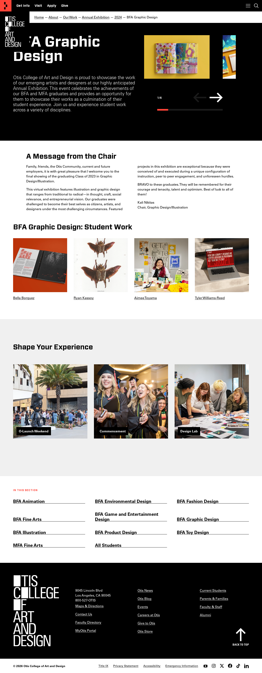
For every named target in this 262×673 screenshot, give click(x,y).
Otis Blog (144, 598)
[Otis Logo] (14, 31)
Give (64, 5)
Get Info (23, 5)
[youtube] (205, 666)
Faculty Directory (88, 622)
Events (143, 607)
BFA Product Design (116, 532)
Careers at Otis (149, 615)
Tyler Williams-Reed (210, 298)
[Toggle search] (256, 5)
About (53, 17)
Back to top (241, 644)
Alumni (205, 615)
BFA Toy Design (193, 532)
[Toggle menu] (248, 5)
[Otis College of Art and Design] (5, 5)
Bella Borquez (23, 298)
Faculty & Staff (211, 607)
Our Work (70, 17)
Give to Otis (146, 623)
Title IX (103, 666)
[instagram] (213, 666)
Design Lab (189, 431)
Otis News (145, 590)
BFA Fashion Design (197, 501)
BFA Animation (29, 501)
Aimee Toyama (145, 298)
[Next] (216, 97)
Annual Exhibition (96, 17)
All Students (108, 545)
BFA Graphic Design (198, 519)
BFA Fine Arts (27, 519)
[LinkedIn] (246, 666)
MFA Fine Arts (28, 545)
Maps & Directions (89, 606)
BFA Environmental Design (123, 501)
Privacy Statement (125, 666)
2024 (118, 17)
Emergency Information (181, 666)
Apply (51, 5)
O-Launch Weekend (34, 431)
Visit (38, 5)
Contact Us (83, 614)
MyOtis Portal (85, 630)
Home (39, 17)
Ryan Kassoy (84, 298)
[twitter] (221, 666)
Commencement (113, 431)
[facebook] (230, 666)
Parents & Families (214, 598)
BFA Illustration (29, 532)
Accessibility (151, 666)
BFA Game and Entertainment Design (126, 516)
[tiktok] (238, 666)
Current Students (213, 590)
